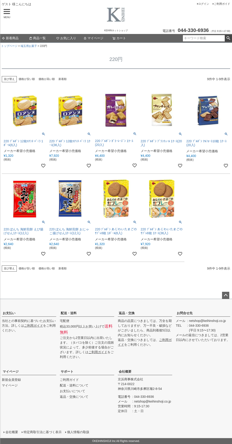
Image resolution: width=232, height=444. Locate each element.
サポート (67, 371)
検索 (228, 38)
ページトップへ (225, 295)
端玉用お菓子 (29, 46)
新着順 (62, 79)
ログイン (203, 3)
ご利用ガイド (222, 3)
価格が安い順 (27, 79)
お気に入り (66, 38)
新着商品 (10, 38)
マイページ (93, 38)
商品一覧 (37, 38)
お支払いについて (72, 391)
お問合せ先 (185, 313)
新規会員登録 (11, 379)
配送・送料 (69, 313)
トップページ (9, 46)
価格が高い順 (47, 79)
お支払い (9, 313)
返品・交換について (74, 396)
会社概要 (125, 371)
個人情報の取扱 (78, 432)
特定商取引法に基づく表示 (43, 432)
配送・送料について (74, 385)
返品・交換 (127, 313)
